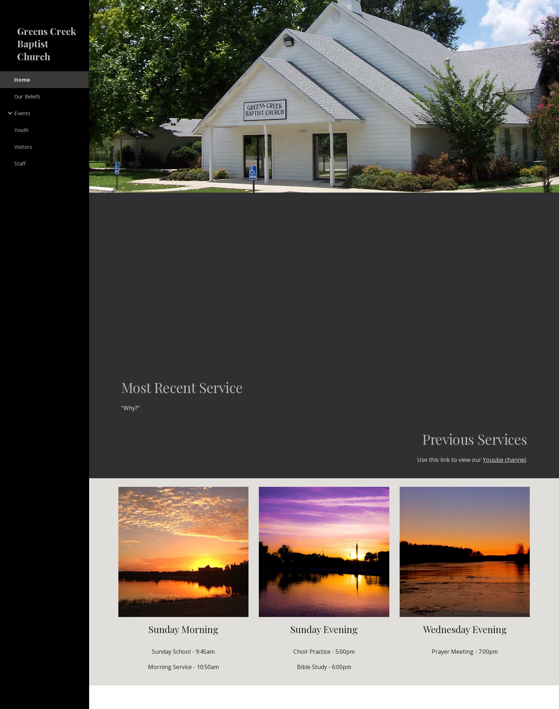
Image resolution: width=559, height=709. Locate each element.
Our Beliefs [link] (27, 96)
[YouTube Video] (324, 278)
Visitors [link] (23, 146)
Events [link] (22, 113)
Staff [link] (20, 163)
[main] (324, 398)
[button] (550, 10)
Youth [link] (21, 129)
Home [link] (22, 79)
